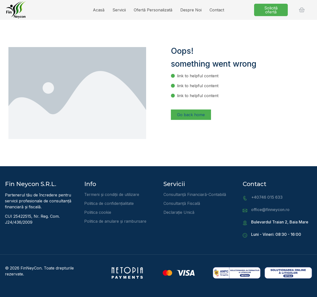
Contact (217, 9)
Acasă (99, 9)
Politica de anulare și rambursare (115, 221)
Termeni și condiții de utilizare (111, 194)
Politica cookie (97, 212)
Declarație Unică (178, 212)
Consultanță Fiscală (181, 203)
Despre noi (191, 9)
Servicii (119, 9)
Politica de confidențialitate (109, 203)
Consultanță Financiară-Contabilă (194, 194)
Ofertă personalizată (153, 9)
